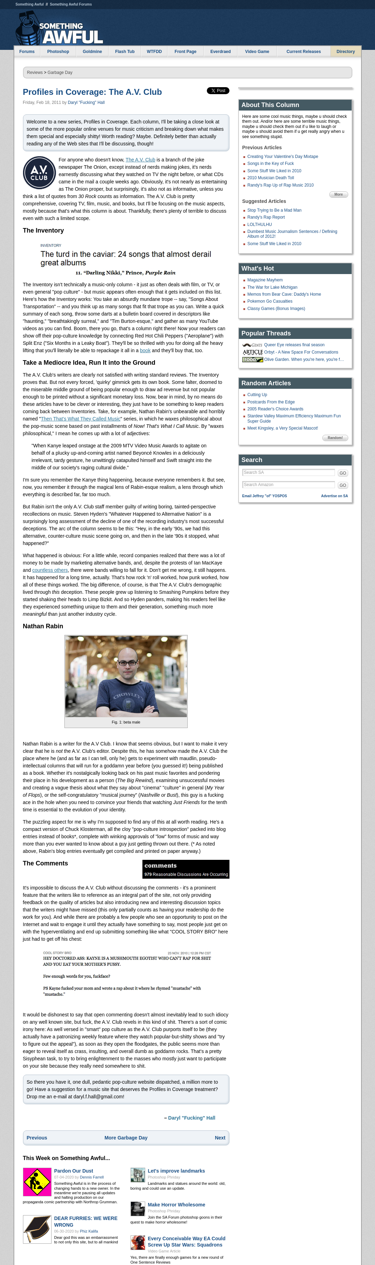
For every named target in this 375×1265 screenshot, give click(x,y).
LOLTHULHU (260, 224)
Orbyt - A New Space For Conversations (301, 352)
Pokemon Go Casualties (270, 301)
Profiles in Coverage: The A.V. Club (92, 92)
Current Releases (304, 51)
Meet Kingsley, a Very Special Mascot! (283, 428)
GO (343, 473)
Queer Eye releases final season (294, 344)
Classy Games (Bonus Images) (276, 308)
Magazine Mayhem (265, 280)
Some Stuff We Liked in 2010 (275, 170)
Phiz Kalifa (89, 1231)
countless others (50, 570)
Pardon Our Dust (73, 1171)
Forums (26, 51)
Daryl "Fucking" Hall (86, 102)
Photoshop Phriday (164, 1177)
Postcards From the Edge (271, 402)
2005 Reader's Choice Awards (276, 409)
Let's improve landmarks (176, 1171)
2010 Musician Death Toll (271, 177)
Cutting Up (257, 394)
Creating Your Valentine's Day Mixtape (283, 156)
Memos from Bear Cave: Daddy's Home (284, 294)
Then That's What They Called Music (80, 419)
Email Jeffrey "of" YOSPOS (264, 496)
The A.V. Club (140, 159)
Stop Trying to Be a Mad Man (275, 210)
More (339, 194)
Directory (346, 51)
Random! (335, 438)
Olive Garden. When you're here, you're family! (305, 359)
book (145, 350)
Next (220, 1138)
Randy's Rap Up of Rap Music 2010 (281, 185)
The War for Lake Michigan (273, 287)
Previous (37, 1138)
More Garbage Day (126, 1138)
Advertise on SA (334, 496)
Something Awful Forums (71, 4)
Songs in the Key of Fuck (271, 163)
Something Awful (30, 4)
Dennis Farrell (92, 1177)
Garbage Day (60, 72)
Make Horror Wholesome (176, 1204)
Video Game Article (164, 1251)
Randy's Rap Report (266, 217)
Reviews (35, 72)
